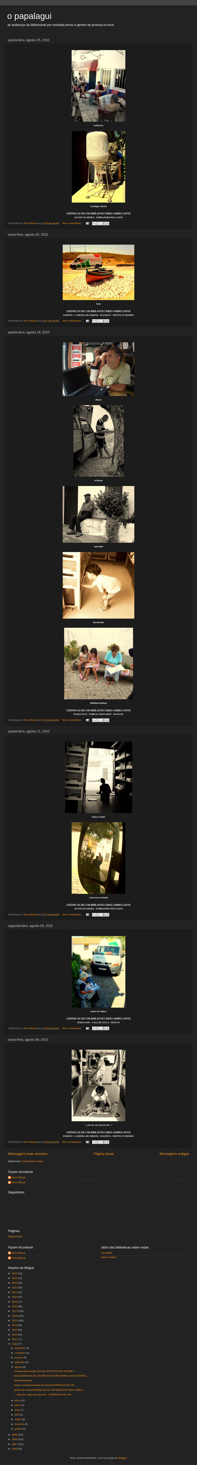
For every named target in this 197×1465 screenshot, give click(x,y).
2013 (15, 1329)
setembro (20, 1362)
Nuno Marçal (18, 1177)
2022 (15, 1287)
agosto (19, 1367)
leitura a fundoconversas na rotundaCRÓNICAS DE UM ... (45, 1385)
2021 (15, 1292)
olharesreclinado (23, 1380)
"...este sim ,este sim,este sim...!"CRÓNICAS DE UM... (43, 1394)
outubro (19, 1357)
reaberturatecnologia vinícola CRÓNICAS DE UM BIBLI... (45, 1371)
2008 (15, 1439)
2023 (15, 1282)
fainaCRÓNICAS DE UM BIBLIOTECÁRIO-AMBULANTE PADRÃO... (51, 1375)
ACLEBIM (106, 1253)
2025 (15, 1273)
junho (18, 1405)
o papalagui (29, 16)
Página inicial (104, 1154)
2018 (15, 1306)
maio (18, 1410)
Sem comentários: (72, 223)
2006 (15, 1448)
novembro (20, 1353)
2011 (15, 1339)
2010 (15, 1344)
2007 (15, 1444)
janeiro (19, 1428)
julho (17, 1400)
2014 (15, 1325)
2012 (15, 1334)
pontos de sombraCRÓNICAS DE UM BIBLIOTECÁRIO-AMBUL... (49, 1390)
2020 (15, 1297)
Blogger (122, 1458)
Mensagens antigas (174, 1154)
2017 (15, 1311)
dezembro (20, 1348)
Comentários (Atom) (32, 1161)
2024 (15, 1278)
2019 (15, 1301)
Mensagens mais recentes (28, 1154)
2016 (15, 1316)
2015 (15, 1320)
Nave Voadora (109, 1257)
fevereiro (20, 1424)
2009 (15, 1434)
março (18, 1419)
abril (17, 1414)
